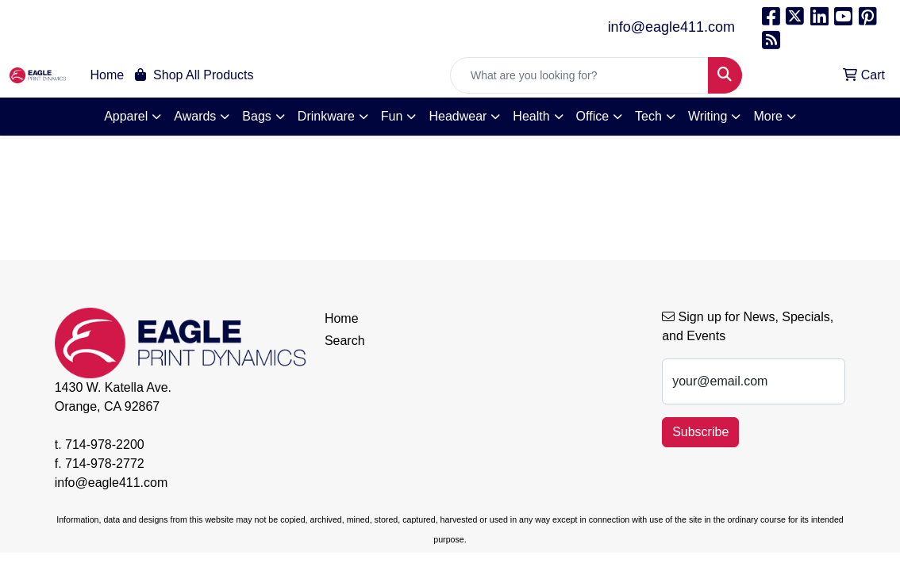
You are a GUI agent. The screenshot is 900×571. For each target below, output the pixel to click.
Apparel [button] (126, 116)
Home (107, 75)
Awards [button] (195, 116)
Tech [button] (648, 116)
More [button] (767, 116)
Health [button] (531, 116)
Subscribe (700, 432)
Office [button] (593, 116)
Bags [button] (256, 116)
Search (345, 340)
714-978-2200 (104, 444)
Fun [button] (392, 116)
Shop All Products (194, 75)
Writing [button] (708, 116)
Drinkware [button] (326, 116)
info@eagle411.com (671, 27)
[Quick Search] (579, 75)
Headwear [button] (458, 116)
